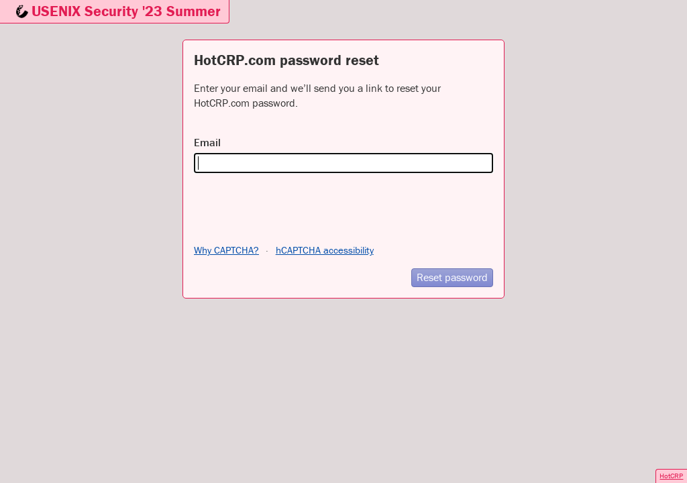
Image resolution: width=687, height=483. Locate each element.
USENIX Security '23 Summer (126, 11)
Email (207, 142)
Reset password (452, 277)
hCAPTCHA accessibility (325, 250)
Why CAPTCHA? (226, 250)
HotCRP (671, 475)
